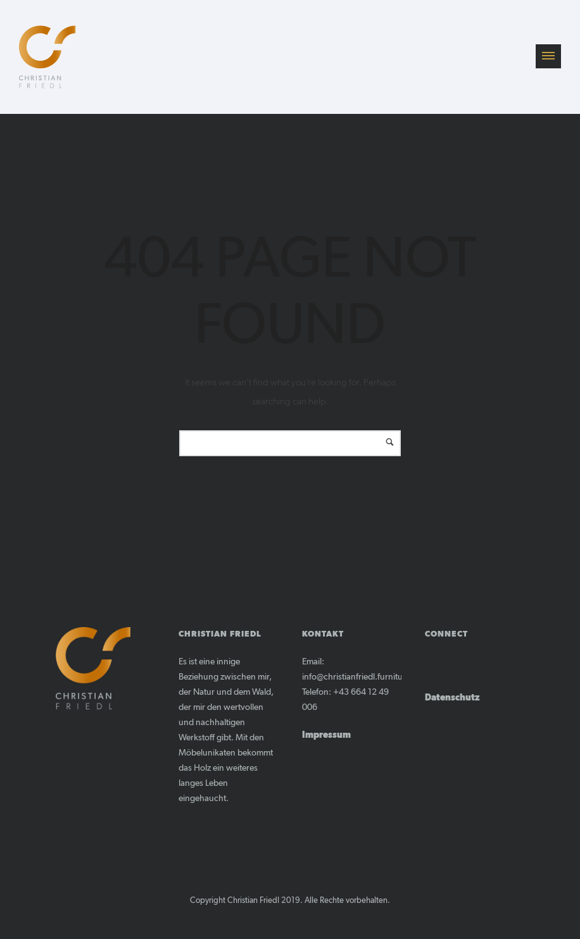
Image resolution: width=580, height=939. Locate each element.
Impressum (326, 735)
